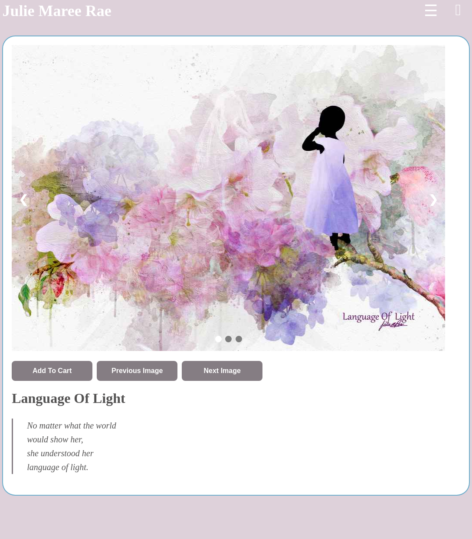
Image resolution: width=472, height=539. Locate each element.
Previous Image (137, 370)
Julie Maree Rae (56, 10)
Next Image (222, 370)
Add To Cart (52, 370)
